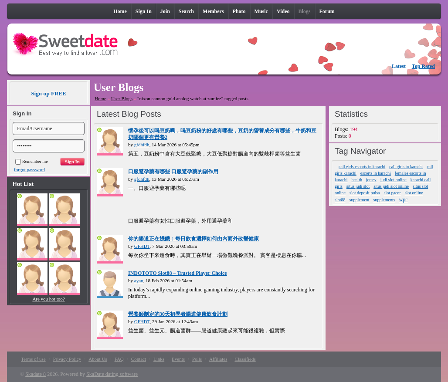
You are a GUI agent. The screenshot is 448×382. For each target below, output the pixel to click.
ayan (138, 280)
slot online (414, 192)
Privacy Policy (67, 359)
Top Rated (423, 66)
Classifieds (244, 359)
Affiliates (218, 359)
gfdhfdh (141, 144)
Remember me (31, 161)
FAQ (119, 359)
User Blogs (121, 98)
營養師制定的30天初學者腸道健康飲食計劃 (177, 314)
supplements (384, 199)
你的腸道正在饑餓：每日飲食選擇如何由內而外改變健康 (193, 239)
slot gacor (392, 192)
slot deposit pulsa (365, 192)
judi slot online (393, 179)
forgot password (29, 169)
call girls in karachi (406, 166)
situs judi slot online (391, 186)
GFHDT (142, 246)
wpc (403, 199)
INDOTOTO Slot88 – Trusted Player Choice (177, 273)
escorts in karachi (375, 173)
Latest (399, 66)
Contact (138, 359)
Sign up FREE (48, 93)
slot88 (340, 199)
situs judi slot (358, 186)
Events (178, 359)
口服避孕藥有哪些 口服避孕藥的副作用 (173, 172)
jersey (371, 179)
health (356, 179)
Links (158, 359)
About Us (97, 359)
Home (100, 98)
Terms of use (33, 359)
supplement (360, 199)
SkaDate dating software (112, 374)
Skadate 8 (35, 374)
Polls (197, 359)
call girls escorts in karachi (362, 166)
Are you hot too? (48, 298)
